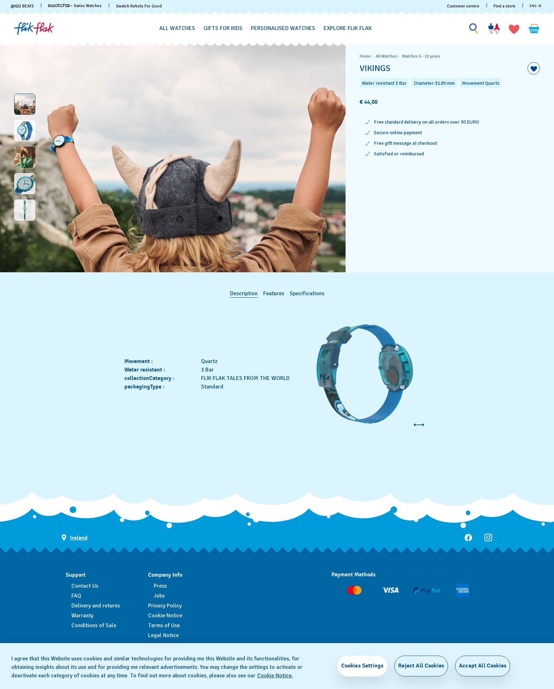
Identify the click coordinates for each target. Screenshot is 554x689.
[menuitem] (177, 27)
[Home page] (34, 28)
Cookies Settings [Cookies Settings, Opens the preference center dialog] (362, 665)
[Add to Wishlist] (534, 68)
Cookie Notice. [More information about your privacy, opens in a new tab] (275, 675)
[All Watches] (177, 28)
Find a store (504, 6)
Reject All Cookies (421, 665)
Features (273, 293)
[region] (450, 157)
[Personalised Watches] (283, 28)
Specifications (307, 293)
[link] (58, 5)
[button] (514, 28)
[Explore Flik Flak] (348, 28)
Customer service (463, 6)
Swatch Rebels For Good (139, 6)
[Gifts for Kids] (223, 28)
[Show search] (473, 29)
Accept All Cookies (482, 665)
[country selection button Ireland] (74, 538)
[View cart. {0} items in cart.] (534, 28)
